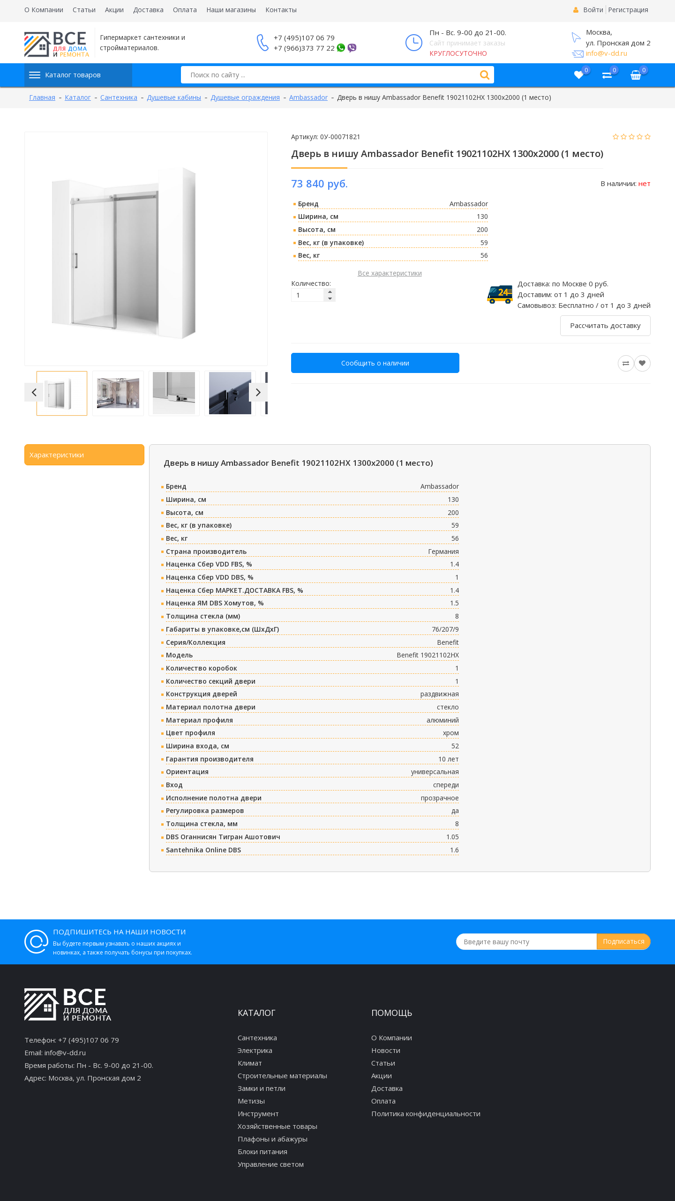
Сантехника (257, 1037)
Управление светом (271, 1164)
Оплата (185, 9)
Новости (385, 1050)
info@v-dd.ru (606, 53)
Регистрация (628, 9)
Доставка (148, 9)
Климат (250, 1062)
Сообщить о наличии (375, 362)
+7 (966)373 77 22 (304, 47)
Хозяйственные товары (277, 1126)
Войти (593, 9)
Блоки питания (262, 1151)
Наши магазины (231, 9)
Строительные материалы (282, 1075)
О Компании (43, 9)
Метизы (251, 1100)
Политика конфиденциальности (425, 1113)
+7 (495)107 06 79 (304, 37)
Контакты (281, 9)
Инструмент (258, 1113)
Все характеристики (390, 273)
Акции (114, 9)
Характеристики (57, 454)
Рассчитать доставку (605, 325)
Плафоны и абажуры (273, 1138)
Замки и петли (261, 1088)
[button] (33, 392)
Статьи (84, 9)
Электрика (255, 1050)
